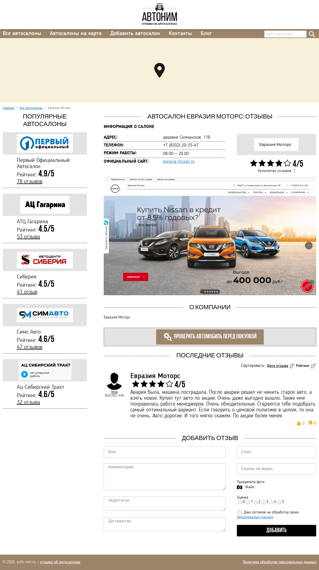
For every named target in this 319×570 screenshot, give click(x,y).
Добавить (276, 530)
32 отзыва (28, 402)
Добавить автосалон (135, 33)
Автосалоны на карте (75, 33)
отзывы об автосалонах (60, 562)
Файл (249, 487)
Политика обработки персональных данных (279, 562)
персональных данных (255, 517)
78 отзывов (29, 182)
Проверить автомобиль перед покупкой (209, 336)
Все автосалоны (22, 33)
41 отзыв (27, 292)
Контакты (180, 33)
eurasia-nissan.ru (179, 161)
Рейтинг (303, 366)
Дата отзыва (277, 366)
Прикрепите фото (251, 482)
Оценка (242, 497)
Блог (206, 33)
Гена (114, 392)
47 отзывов (29, 347)
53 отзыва (28, 237)
